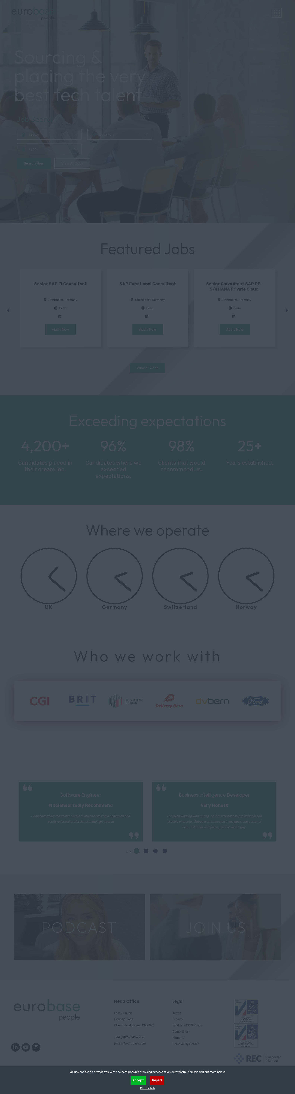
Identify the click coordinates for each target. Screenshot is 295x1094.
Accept (138, 1080)
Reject (157, 1080)
